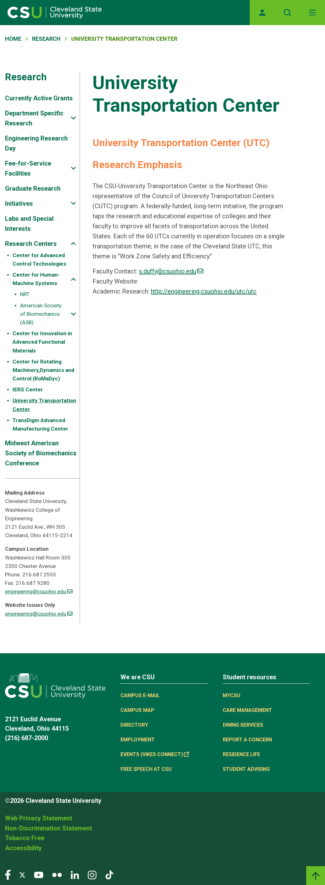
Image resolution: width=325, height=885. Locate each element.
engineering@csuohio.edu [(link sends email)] (38, 591)
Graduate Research (33, 188)
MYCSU (231, 695)
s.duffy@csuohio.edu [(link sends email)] (171, 271)
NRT (24, 294)
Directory (134, 725)
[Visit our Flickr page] (57, 874)
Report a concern (247, 740)
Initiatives (19, 203)
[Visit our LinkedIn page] (75, 874)
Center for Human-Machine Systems (36, 279)
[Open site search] (287, 12)
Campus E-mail (140, 695)
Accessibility (23, 848)
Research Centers (31, 243)
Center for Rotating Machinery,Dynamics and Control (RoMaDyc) (43, 370)
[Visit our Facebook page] (8, 874)
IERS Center (28, 389)
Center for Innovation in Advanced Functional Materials (42, 341)
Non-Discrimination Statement (48, 828)
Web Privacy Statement (38, 818)
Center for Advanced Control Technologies (39, 259)
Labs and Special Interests (29, 223)
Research (46, 38)
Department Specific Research (34, 118)
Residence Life (241, 754)
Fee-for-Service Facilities (28, 168)
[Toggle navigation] (312, 12)
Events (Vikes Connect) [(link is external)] (154, 754)
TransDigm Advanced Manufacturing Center (40, 424)
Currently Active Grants (39, 98)
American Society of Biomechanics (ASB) (40, 314)
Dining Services (243, 725)
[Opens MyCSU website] (262, 12)
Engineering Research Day (36, 143)
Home (13, 38)
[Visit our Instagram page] (92, 874)
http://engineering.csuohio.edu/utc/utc (204, 291)
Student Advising (246, 769)
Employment (137, 740)
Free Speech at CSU (146, 769)
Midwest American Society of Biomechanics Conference (41, 453)
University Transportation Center (44, 404)
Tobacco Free (24, 838)
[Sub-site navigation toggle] (73, 118)
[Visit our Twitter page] (22, 874)
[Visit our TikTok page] (109, 874)
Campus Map (137, 710)
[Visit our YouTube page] (38, 874)
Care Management (247, 710)
